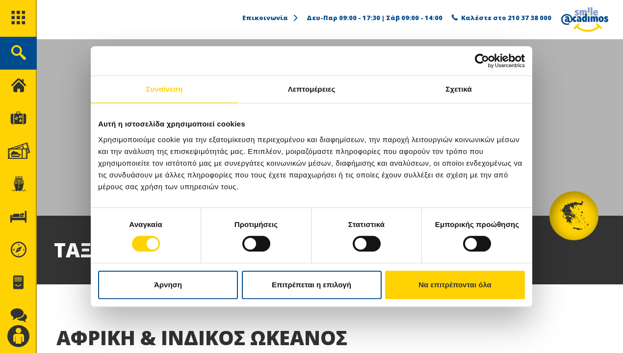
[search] (18, 53)
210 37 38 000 (529, 17)
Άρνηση (168, 284)
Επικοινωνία (270, 17)
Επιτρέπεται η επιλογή (311, 284)
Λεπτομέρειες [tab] (312, 89)
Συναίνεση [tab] (164, 89)
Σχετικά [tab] (458, 89)
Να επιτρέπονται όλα (455, 284)
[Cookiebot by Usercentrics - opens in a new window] (482, 60)
